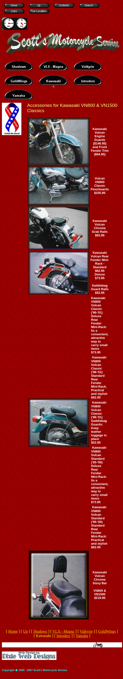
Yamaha (82, 636)
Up (25, 631)
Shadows (40, 631)
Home (13, 631)
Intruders (63, 636)
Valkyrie (86, 631)
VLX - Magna (63, 631)
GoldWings (107, 631)
